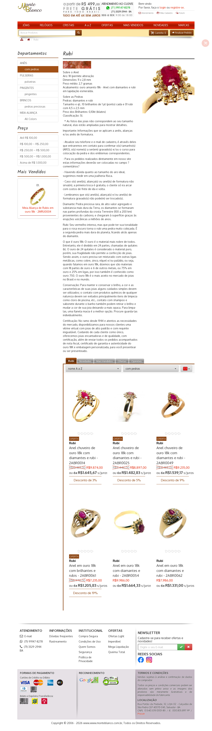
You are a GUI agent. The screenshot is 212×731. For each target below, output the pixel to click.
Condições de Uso (90, 641)
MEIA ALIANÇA (28, 112)
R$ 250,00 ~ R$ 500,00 (34, 150)
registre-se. (178, 7)
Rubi (71, 360)
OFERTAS (107, 25)
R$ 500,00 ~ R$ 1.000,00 (35, 156)
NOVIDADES (161, 25)
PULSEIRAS (26, 75)
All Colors (29, 119)
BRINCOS (25, 100)
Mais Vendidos (104, 361)
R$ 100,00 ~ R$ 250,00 (34, 144)
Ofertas (122, 361)
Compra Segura (88, 636)
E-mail (26, 636)
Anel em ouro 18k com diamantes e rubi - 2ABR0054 (126, 570)
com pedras (30, 69)
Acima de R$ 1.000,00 (33, 162)
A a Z (88, 25)
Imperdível (114, 641)
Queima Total (116, 652)
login (163, 7)
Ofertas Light (116, 636)
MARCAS (183, 25)
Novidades (85, 361)
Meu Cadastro (164, 13)
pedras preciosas (33, 106)
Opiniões (136, 361)
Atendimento (146, 13)
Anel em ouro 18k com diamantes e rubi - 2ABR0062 (170, 570)
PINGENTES (27, 87)
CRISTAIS (68, 25)
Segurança (85, 652)
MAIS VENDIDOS (133, 25)
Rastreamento (58, 641)
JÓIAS (26, 25)
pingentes (29, 94)
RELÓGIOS (46, 25)
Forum (180, 13)
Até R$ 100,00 (28, 137)
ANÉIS (23, 63)
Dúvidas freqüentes (61, 636)
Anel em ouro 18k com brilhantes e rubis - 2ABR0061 (82, 570)
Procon (141, 713)
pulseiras (29, 81)
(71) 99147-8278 (31, 641)
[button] (158, 33)
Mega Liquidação (118, 646)
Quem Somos (87, 646)
